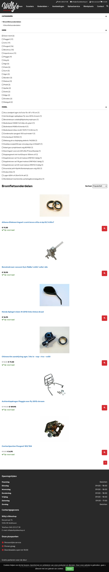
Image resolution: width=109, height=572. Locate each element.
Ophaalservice (74, 6)
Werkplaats (89, 6)
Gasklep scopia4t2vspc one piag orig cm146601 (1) (22, 144)
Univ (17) (6, 43)
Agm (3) (6, 74)
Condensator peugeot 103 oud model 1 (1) (18, 134)
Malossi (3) (7, 81)
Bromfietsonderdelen (11, 25)
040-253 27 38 (14, 527)
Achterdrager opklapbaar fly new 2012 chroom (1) (22, 116)
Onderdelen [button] (43, 6)
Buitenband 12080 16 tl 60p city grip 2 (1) (18, 123)
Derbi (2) (6, 92)
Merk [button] (54, 30)
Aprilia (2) (6, 88)
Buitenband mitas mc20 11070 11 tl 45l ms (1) (20, 130)
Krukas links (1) (8, 172)
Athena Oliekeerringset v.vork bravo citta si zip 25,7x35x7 (28, 222)
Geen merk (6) (8, 36)
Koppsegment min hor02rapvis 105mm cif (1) (20, 155)
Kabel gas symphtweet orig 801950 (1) (17, 148)
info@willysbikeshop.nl (16, 530)
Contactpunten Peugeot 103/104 (17, 446)
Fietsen (19, 6)
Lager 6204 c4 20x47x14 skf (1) (15, 175)
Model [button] (54, 107)
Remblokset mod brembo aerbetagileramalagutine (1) (23, 179)
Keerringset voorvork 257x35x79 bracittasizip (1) (21, 151)
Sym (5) (6, 71)
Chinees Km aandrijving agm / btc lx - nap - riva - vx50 (26, 357)
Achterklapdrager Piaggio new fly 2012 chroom (23, 401)
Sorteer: (88, 186)
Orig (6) (5, 60)
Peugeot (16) (7, 46)
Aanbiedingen (58, 6)
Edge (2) (6, 95)
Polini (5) (6, 67)
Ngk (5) (5, 64)
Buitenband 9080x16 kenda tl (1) (15, 127)
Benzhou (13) (8, 50)
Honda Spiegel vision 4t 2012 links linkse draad (23, 312)
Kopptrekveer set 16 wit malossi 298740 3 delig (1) (22, 158)
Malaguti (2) (7, 102)
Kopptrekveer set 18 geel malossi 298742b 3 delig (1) (23, 161)
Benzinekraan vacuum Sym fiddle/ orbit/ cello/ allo (25, 267)
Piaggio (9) (7, 57)
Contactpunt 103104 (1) (12, 137)
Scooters (30, 6)
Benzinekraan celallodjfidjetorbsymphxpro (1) (20, 120)
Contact (100, 6)
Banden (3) (7, 78)
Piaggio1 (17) (7, 39)
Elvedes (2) (7, 99)
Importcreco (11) (9, 53)
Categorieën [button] (54, 16)
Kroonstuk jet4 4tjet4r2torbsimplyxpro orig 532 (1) (22, 168)
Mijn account (95, 2)
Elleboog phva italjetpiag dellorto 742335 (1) (19, 141)
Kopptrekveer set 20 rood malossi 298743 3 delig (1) (22, 165)
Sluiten (69, 569)
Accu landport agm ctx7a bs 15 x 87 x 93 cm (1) (20, 113)
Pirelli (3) (6, 85)
